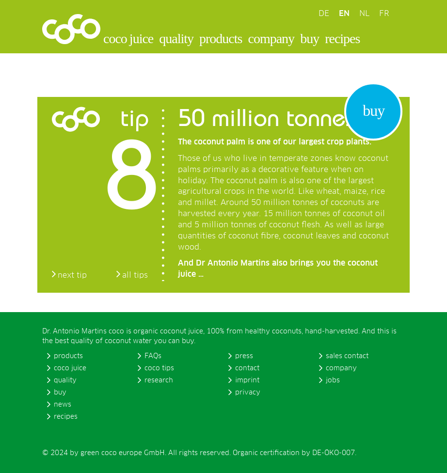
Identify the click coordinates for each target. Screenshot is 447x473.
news (62, 404)
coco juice (128, 38)
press (244, 356)
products (220, 38)
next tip (72, 275)
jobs (333, 380)
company (271, 38)
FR (384, 13)
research (158, 380)
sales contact (347, 356)
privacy (247, 392)
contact (247, 368)
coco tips (159, 368)
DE (324, 13)
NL (364, 13)
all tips (135, 275)
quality (176, 38)
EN (344, 13)
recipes (342, 38)
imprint (247, 380)
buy (309, 38)
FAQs (152, 356)
